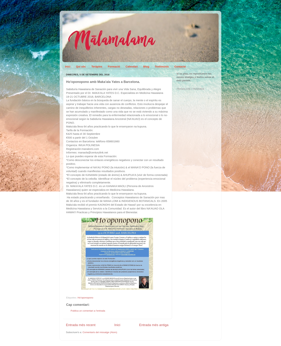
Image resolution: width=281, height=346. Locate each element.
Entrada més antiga (153, 325)
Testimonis (162, 66)
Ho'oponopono (85, 297)
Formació (114, 66)
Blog (146, 66)
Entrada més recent (81, 325)
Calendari (131, 66)
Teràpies (96, 66)
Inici (67, 66)
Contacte (180, 66)
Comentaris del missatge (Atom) (100, 332)
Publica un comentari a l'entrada (88, 310)
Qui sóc (81, 66)
